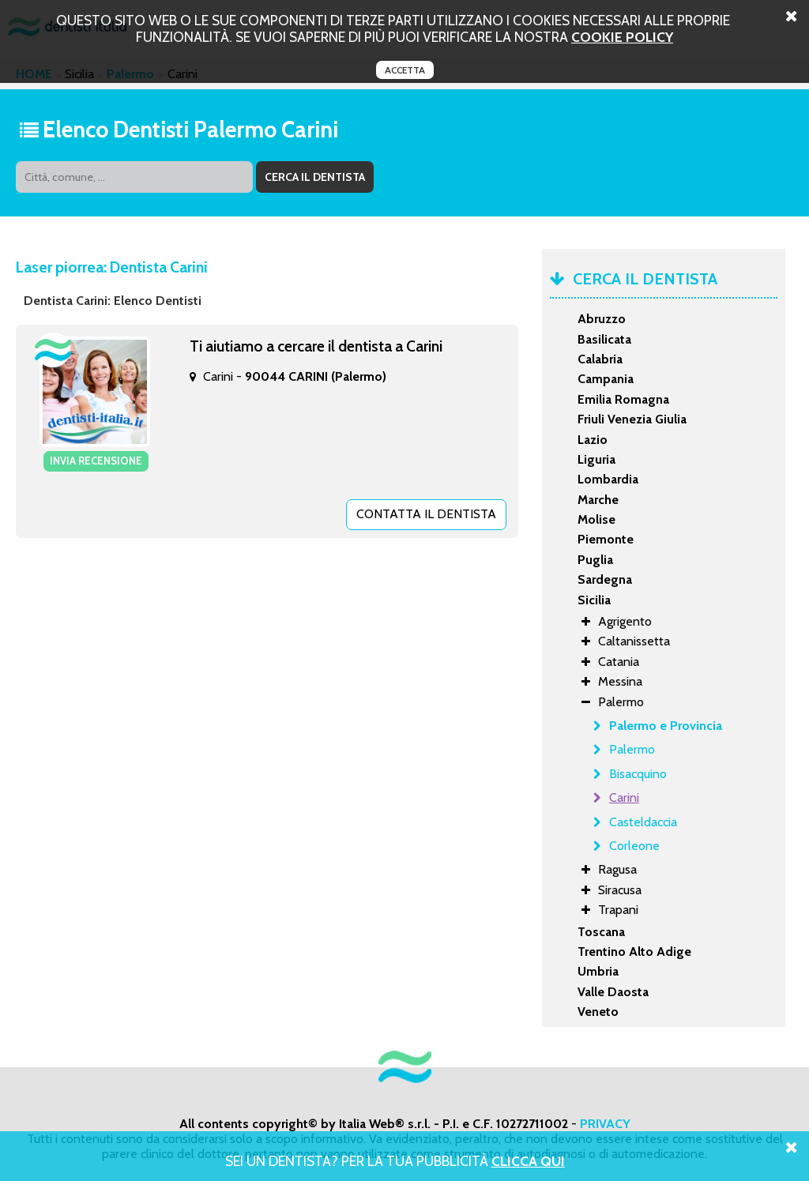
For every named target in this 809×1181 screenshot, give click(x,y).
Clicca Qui (528, 1161)
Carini (624, 797)
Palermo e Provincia (665, 725)
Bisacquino (638, 773)
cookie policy (622, 36)
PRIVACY (605, 1123)
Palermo (632, 749)
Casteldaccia (643, 821)
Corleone (634, 845)
